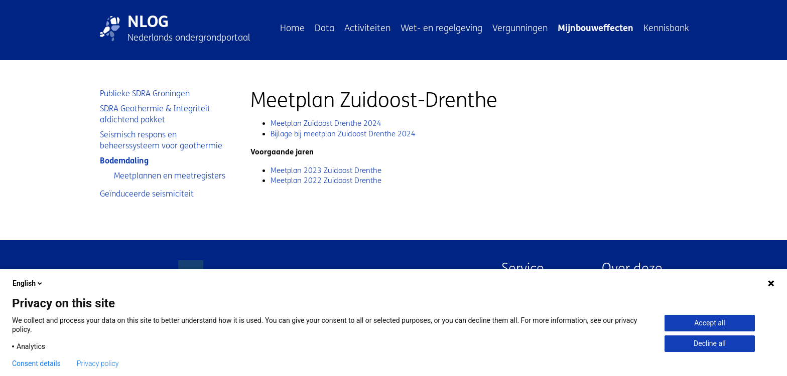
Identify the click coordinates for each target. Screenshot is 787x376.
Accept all (709, 323)
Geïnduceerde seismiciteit (147, 194)
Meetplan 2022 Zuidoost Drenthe (326, 180)
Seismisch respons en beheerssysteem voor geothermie (161, 140)
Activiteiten (367, 28)
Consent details (36, 363)
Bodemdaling (124, 160)
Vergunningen (520, 28)
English (28, 283)
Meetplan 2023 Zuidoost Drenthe (326, 170)
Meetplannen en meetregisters (169, 175)
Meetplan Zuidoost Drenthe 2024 (326, 123)
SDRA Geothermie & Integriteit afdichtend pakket (155, 114)
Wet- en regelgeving (441, 28)
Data (324, 28)
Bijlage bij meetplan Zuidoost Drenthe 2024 (343, 133)
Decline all (710, 343)
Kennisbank (666, 28)
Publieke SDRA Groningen (145, 93)
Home (292, 28)
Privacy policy (98, 363)
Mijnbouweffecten (595, 28)
